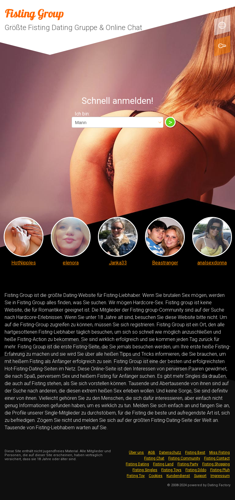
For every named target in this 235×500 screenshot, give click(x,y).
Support (200, 476)
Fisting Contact (217, 458)
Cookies (155, 476)
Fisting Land (163, 464)
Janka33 (118, 263)
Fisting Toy (136, 476)
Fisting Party (187, 464)
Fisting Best (195, 452)
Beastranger (165, 263)
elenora (71, 263)
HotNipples (23, 263)
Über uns (136, 452)
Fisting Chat (154, 458)
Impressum (220, 476)
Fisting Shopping (216, 464)
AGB (151, 452)
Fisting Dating (137, 464)
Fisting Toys (171, 470)
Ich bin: (82, 114)
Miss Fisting (219, 452)
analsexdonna (212, 263)
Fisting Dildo (195, 470)
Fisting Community (184, 458)
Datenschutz (170, 452)
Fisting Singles (144, 470)
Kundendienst (178, 476)
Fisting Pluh (220, 470)
